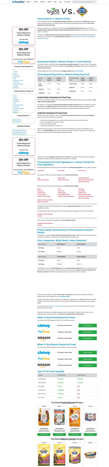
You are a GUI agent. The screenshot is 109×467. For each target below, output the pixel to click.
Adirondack (16, 76)
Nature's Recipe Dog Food (20, 134)
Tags (60, 2)
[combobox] (82, 1)
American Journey (18, 80)
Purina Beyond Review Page (81, 36)
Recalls (49, 2)
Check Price (44, 434)
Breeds (36, 2)
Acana (15, 73)
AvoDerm (15, 87)
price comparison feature (57, 306)
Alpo (14, 78)
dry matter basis (78, 71)
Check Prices (87, 325)
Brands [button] (28, 2)
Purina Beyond (17, 121)
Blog (55, 2)
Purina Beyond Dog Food (19, 130)
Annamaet (16, 82)
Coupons (42, 2)
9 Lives (15, 71)
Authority (15, 86)
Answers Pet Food (18, 84)
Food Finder (67, 2)
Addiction (16, 75)
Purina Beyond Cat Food (19, 132)
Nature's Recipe (17, 120)
